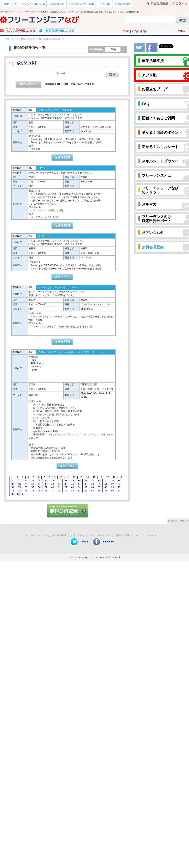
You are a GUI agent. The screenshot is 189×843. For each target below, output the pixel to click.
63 (72, 487)
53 (119, 484)
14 (87, 477)
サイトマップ (154, 535)
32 (92, 480)
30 (79, 480)
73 (26, 490)
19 (120, 477)
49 (92, 484)
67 (99, 487)
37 (12, 484)
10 (61, 477)
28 (66, 480)
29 (72, 480)
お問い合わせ (77, 535)
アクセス (138, 535)
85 (105, 490)
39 (26, 484)
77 (52, 490)
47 (79, 484)
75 (39, 490)
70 (119, 487)
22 (26, 480)
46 (72, 484)
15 (94, 477)
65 (86, 487)
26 (52, 480)
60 (52, 487)
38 (19, 484)
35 (112, 480)
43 (52, 484)
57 (32, 487)
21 (19, 480)
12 (74, 477)
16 (100, 477)
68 (105, 487)
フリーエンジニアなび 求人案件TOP (23, 39)
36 (119, 480)
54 (12, 487)
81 (79, 490)
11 (67, 477)
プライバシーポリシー (100, 535)
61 (59, 487)
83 (92, 490)
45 (66, 484)
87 (119, 490)
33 (99, 480)
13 (81, 477)
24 (39, 480)
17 (107, 477)
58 (39, 487)
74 (32, 490)
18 (114, 477)
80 (72, 490)
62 (66, 487)
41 (39, 484)
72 (19, 490)
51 (105, 484)
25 (46, 480)
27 (59, 480)
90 (23, 494)
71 (12, 490)
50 (99, 484)
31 (86, 480)
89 (17, 494)
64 (79, 487)
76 (46, 490)
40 (32, 484)
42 (46, 484)
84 (99, 490)
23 (32, 480)
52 (112, 484)
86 (112, 490)
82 (86, 490)
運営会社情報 (123, 535)
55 (19, 487)
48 (86, 484)
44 (59, 484)
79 (66, 490)
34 (105, 480)
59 (46, 487)
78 (59, 490)
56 (26, 487)
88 (12, 494)
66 (92, 487)
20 (12, 480)
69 (112, 487)
